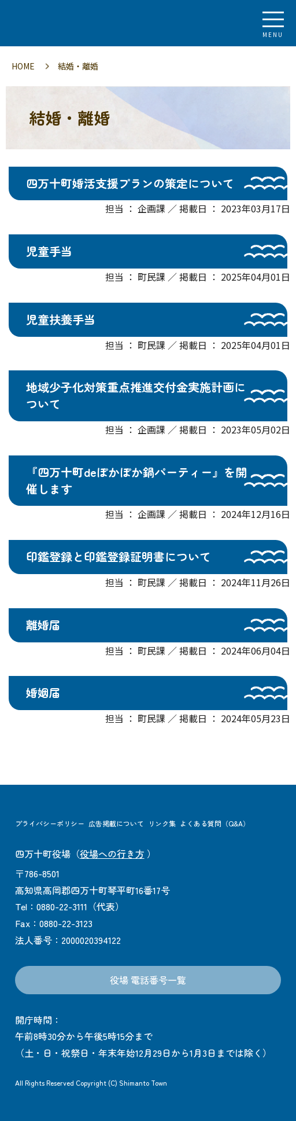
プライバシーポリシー (49, 823)
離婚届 (43, 624)
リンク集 (162, 823)
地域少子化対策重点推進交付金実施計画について (136, 395)
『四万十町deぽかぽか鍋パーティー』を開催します (136, 480)
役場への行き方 (112, 854)
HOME (23, 66)
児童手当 (49, 250)
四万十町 (72, 23)
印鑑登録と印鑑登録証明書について (118, 556)
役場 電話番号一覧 (148, 980)
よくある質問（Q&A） (215, 823)
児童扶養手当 (60, 319)
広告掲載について (116, 823)
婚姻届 (43, 692)
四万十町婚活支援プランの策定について (130, 183)
